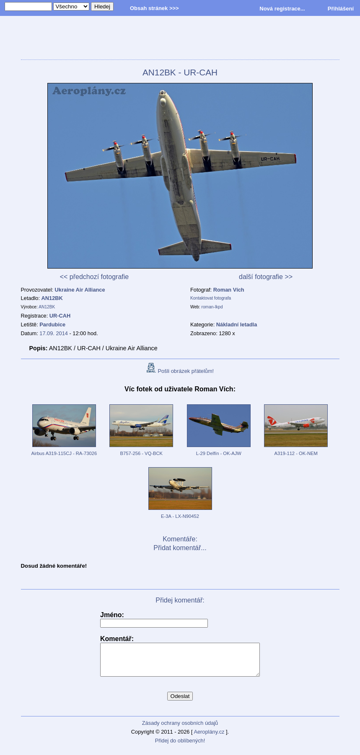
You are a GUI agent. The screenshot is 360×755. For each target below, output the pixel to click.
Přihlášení (341, 8)
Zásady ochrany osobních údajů (180, 729)
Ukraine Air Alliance (80, 290)
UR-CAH (59, 316)
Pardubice (52, 324)
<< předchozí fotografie (94, 276)
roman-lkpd (212, 307)
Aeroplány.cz (209, 738)
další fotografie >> (266, 276)
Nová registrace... (282, 8)
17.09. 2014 (53, 333)
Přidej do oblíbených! (180, 747)
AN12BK (52, 298)
